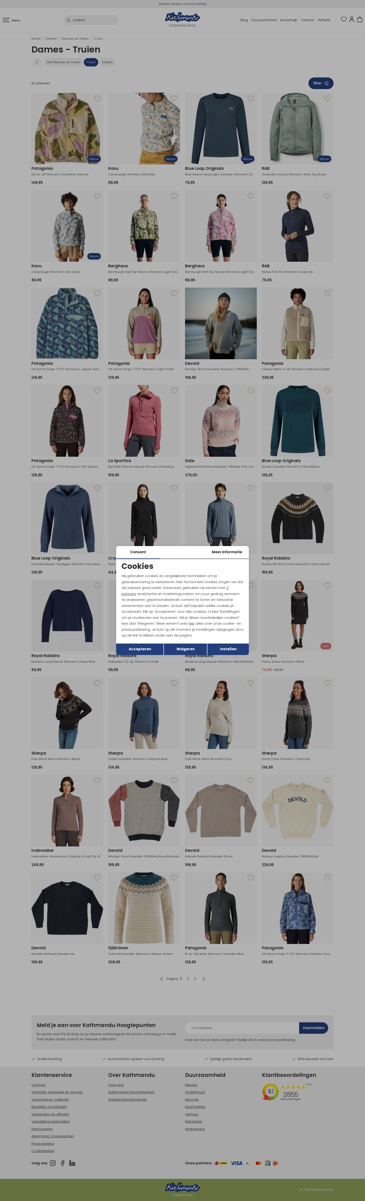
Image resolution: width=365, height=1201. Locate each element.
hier (192, 623)
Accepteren (140, 649)
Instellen (228, 649)
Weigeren (185, 649)
